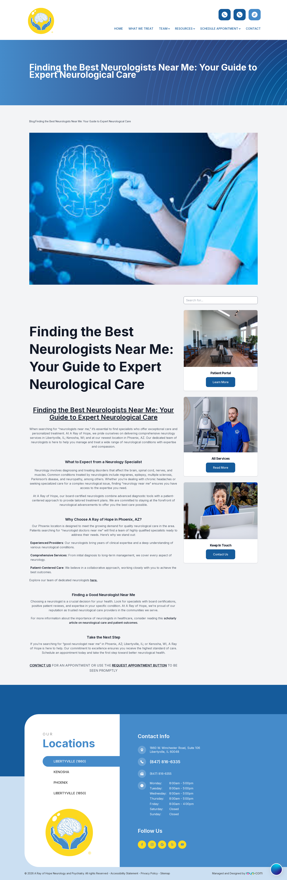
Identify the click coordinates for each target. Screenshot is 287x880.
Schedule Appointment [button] (220, 28)
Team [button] (164, 28)
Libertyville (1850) (70, 793)
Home (118, 28)
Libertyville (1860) (70, 761)
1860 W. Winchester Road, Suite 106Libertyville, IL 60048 (175, 750)
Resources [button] (185, 28)
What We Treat (140, 28)
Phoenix (61, 782)
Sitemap (165, 873)
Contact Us (220, 554)
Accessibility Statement (124, 873)
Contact (253, 28)
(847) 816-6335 (165, 761)
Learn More (221, 382)
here (93, 580)
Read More (220, 467)
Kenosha (61, 772)
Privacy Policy (149, 873)
